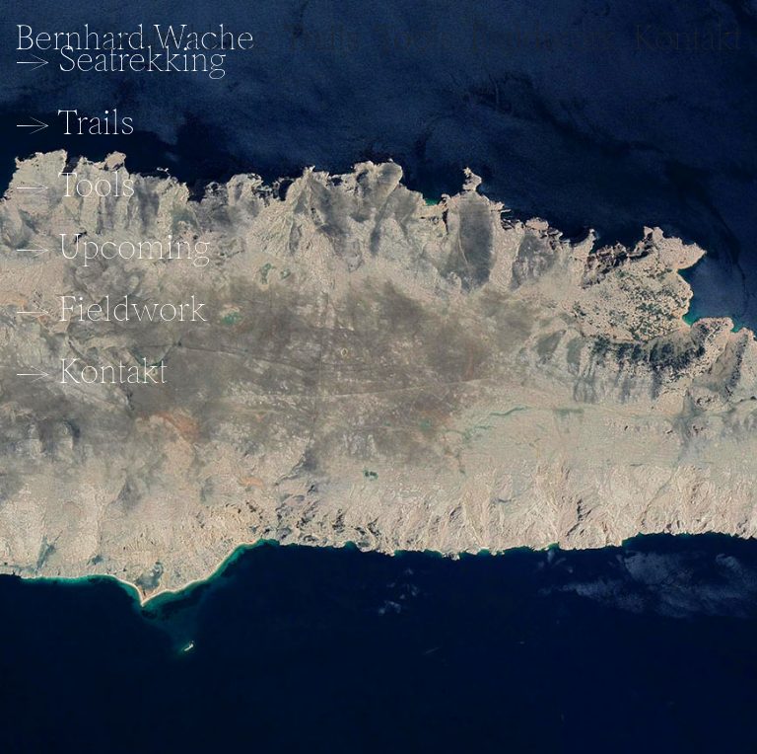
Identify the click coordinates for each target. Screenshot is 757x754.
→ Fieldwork (111, 308)
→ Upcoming (112, 246)
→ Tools (75, 184)
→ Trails (75, 122)
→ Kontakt (91, 370)
